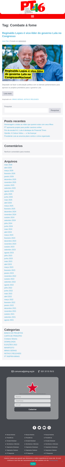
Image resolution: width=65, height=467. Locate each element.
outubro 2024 (9, 217)
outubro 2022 (9, 279)
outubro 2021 (9, 314)
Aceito (33, 464)
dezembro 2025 (10, 179)
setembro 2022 (10, 282)
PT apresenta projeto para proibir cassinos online (22, 127)
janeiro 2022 (9, 305)
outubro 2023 (9, 247)
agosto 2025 (9, 191)
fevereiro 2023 (9, 270)
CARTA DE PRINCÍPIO (13, 336)
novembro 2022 (10, 276)
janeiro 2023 (9, 273)
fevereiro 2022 (9, 302)
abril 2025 (8, 203)
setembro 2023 (10, 250)
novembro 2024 (10, 214)
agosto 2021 (9, 320)
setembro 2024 (10, 220)
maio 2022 (8, 294)
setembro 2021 (10, 317)
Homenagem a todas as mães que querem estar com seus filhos (28, 124)
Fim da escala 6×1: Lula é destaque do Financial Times (25, 130)
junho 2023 (8, 258)
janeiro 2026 (9, 176)
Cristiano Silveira (10, 339)
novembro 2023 (10, 244)
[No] (62, 461)
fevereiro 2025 (9, 209)
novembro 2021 (10, 311)
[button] (32, 16)
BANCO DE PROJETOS (13, 333)
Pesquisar (8, 106)
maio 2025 (8, 200)
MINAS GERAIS (17, 99)
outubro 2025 (9, 185)
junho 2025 (8, 197)
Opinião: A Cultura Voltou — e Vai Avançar (20, 133)
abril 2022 (8, 296)
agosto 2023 (9, 253)
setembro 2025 (10, 188)
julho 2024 (8, 223)
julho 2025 (8, 194)
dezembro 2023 (10, 241)
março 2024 (8, 235)
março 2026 (8, 171)
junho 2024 (8, 226)
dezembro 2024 (10, 212)
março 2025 (8, 206)
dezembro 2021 (10, 308)
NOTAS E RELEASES (31, 99)
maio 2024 (8, 229)
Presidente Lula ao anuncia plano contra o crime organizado (27, 136)
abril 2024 (8, 232)
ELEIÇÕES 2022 (10, 345)
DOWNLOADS (10, 342)
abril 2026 (8, 168)
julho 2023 (8, 255)
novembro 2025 (10, 182)
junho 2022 (8, 291)
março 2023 (8, 267)
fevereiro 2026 (9, 173)
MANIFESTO (9, 348)
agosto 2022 (9, 285)
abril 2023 (8, 264)
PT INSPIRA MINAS (12, 356)
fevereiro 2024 (9, 238)
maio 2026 (8, 165)
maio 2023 (8, 261)
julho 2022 (8, 288)
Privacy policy (53, 460)
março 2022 (8, 299)
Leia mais (8, 92)
